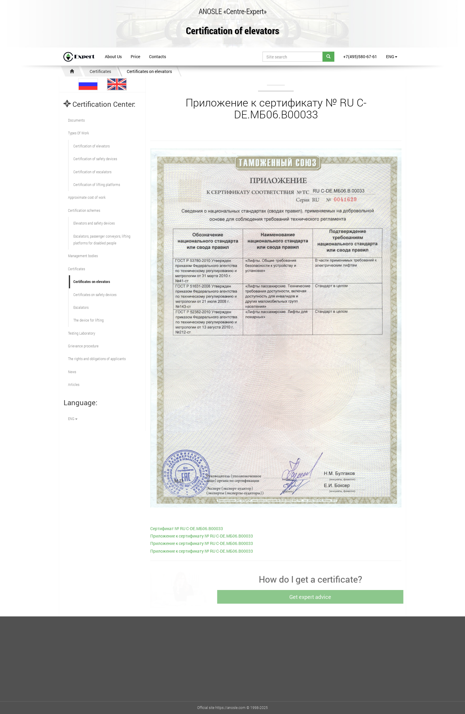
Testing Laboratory (81, 333)
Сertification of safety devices (95, 158)
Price (135, 56)
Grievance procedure (83, 346)
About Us (113, 56)
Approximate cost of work (86, 197)
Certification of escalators (92, 171)
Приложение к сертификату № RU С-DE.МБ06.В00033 (201, 536)
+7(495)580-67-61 (360, 56)
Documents (76, 120)
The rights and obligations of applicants (97, 358)
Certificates (100, 71)
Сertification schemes (84, 210)
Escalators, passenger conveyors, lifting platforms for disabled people (101, 239)
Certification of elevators (232, 31)
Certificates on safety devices (94, 294)
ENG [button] (391, 56)
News (72, 371)
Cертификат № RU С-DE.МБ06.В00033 (186, 528)
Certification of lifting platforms (96, 184)
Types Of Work (78, 133)
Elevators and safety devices (94, 223)
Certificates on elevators (149, 71)
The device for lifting (88, 320)
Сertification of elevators (91, 146)
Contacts (157, 56)
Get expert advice (312, 596)
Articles (73, 384)
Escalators (80, 307)
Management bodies (83, 255)
